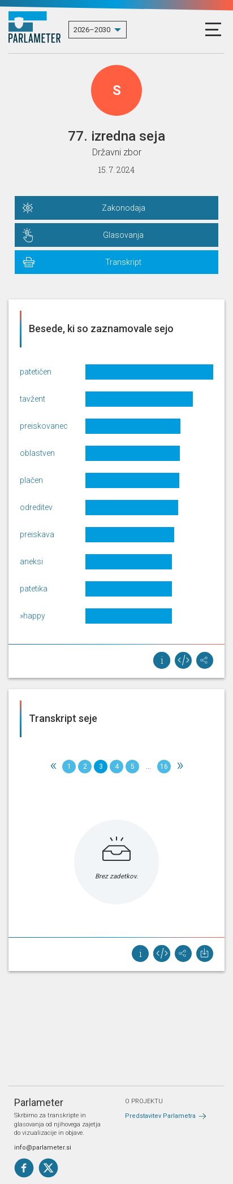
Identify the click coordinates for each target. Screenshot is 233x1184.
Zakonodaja (123, 207)
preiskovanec (44, 425)
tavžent (32, 398)
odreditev (36, 507)
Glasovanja (123, 235)
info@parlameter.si (42, 1147)
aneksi (31, 561)
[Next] (180, 766)
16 (164, 767)
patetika (34, 588)
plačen (31, 480)
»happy (32, 615)
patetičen (35, 371)
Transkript (123, 262)
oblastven (37, 453)
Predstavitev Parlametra (160, 1116)
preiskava (37, 534)
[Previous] (53, 766)
